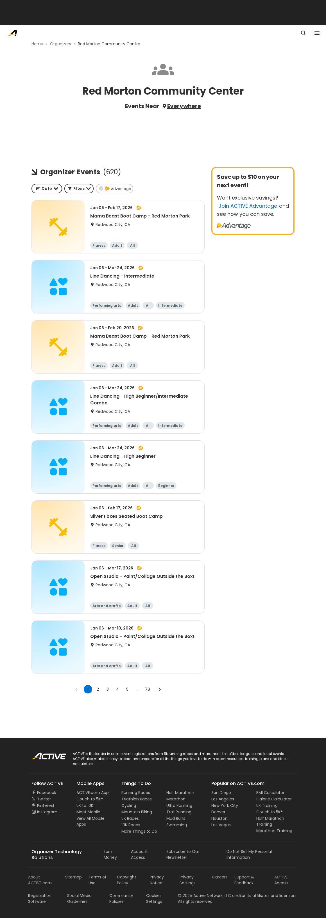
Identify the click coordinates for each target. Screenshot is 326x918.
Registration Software (39, 898)
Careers (220, 877)
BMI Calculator (270, 792)
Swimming (176, 825)
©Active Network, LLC (204, 895)
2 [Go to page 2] (98, 689)
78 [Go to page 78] (147, 689)
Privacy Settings (188, 880)
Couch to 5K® (89, 799)
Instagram (47, 812)
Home (37, 44)
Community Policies (121, 898)
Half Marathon (180, 792)
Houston (219, 818)
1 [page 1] (88, 689)
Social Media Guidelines (79, 898)
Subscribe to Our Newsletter (182, 854)
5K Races (130, 818)
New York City (224, 805)
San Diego (221, 792)
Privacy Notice (157, 880)
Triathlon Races (136, 799)
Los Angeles (222, 799)
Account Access (139, 854)
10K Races (130, 825)
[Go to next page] (159, 689)
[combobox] (46, 188)
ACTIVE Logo (43, 754)
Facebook (46, 792)
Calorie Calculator (274, 799)
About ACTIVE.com (40, 880)
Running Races (135, 792)
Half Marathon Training (270, 821)
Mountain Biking (136, 812)
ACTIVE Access (281, 880)
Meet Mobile (88, 812)
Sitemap (73, 877)
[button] (79, 188)
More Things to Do (139, 831)
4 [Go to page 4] (117, 689)
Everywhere (184, 106)
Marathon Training (274, 831)
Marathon (175, 799)
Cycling (128, 805)
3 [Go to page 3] (108, 689)
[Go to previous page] (76, 689)
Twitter (44, 799)
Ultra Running (179, 805)
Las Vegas (221, 825)
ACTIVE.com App (92, 792)
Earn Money (110, 854)
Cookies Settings (154, 898)
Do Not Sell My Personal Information (249, 854)
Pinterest (46, 805)
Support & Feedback (244, 880)
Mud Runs (175, 818)
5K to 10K (84, 805)
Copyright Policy (126, 880)
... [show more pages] (137, 689)
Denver (218, 812)
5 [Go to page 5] (127, 689)
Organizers (60, 44)
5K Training (267, 805)
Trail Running (178, 812)
